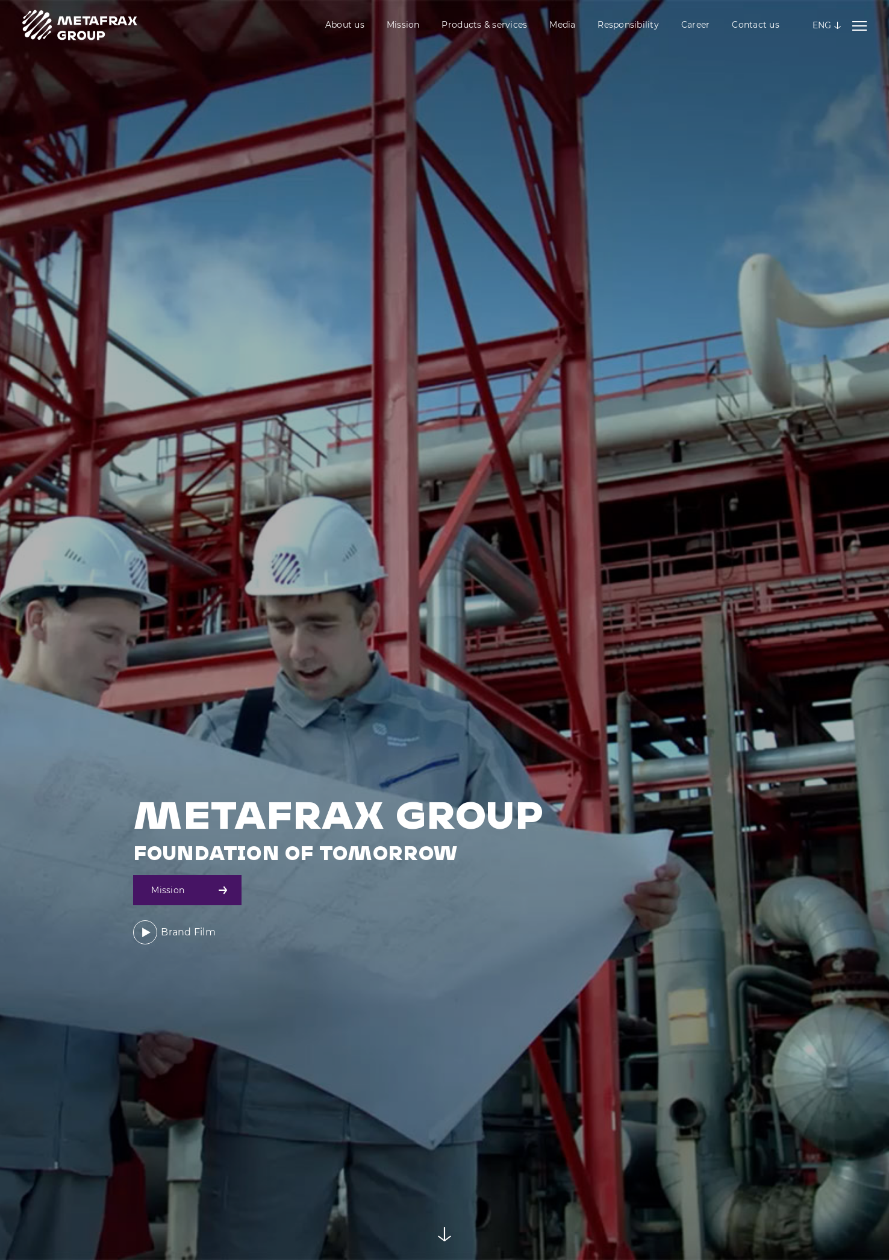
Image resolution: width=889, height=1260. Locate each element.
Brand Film (174, 932)
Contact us (755, 24)
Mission (403, 24)
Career (695, 24)
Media (562, 24)
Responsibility (628, 24)
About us (344, 24)
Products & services (484, 24)
